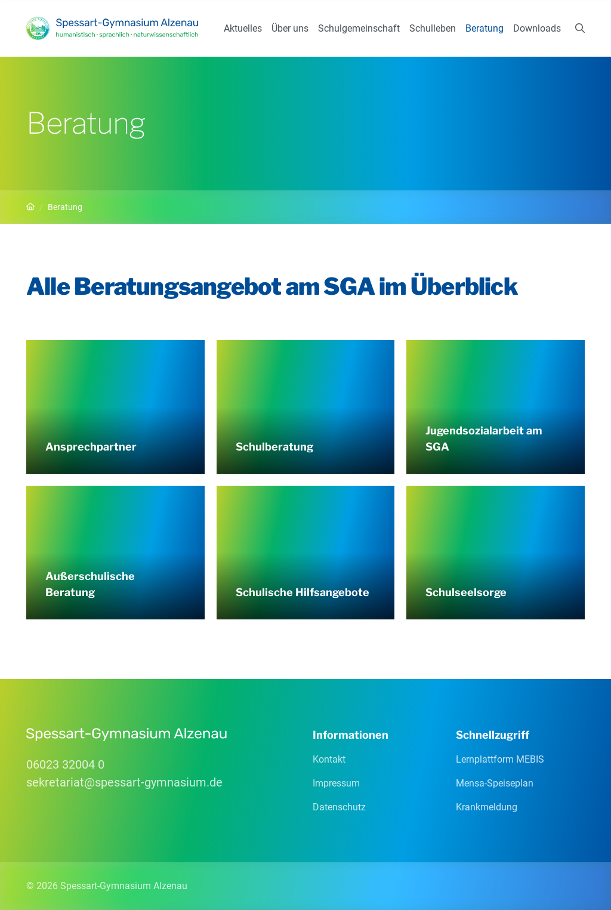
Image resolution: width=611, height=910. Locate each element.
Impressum (336, 783)
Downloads (537, 28)
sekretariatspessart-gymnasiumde (124, 782)
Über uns (289, 28)
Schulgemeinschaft (359, 28)
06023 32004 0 (65, 764)
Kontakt (329, 759)
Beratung (484, 28)
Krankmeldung (486, 807)
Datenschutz (339, 807)
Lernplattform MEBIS (500, 759)
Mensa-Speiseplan (494, 783)
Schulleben (432, 28)
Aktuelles (243, 28)
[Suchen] (580, 28)
